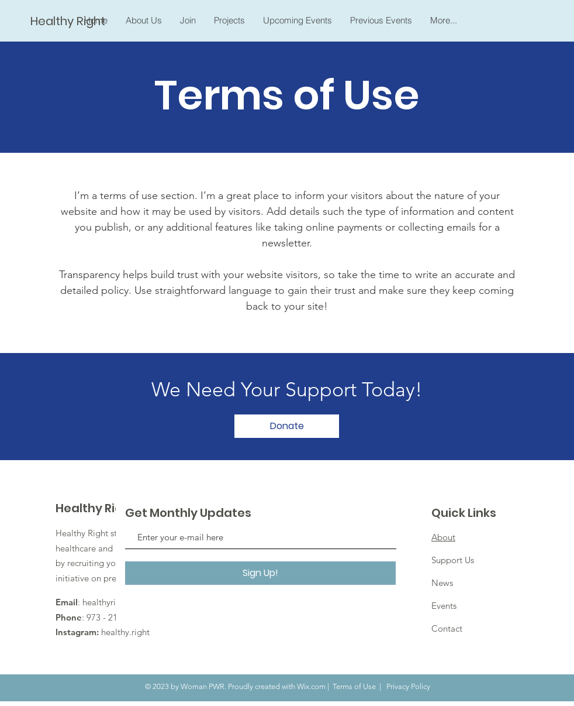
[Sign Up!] (260, 573)
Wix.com (311, 686)
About (443, 537)
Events (444, 605)
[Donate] (286, 426)
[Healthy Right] (69, 20)
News (442, 582)
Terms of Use (354, 686)
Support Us (452, 560)
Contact (446, 628)
